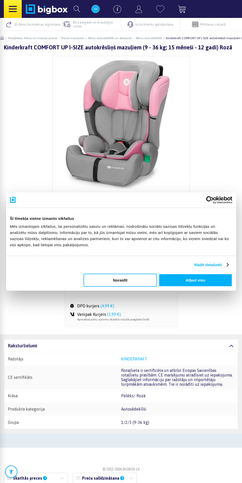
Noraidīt (120, 280)
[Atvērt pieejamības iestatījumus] (11, 472)
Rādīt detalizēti (208, 265)
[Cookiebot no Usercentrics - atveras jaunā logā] (210, 200)
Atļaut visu (195, 280)
